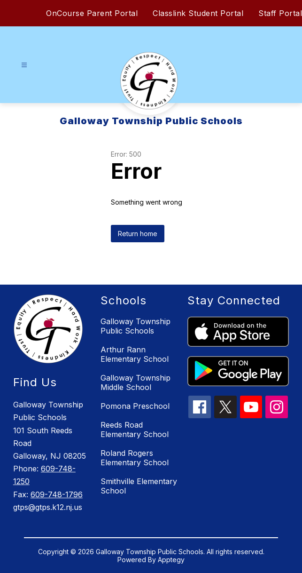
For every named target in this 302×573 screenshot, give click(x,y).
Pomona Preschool (135, 406)
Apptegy (171, 560)
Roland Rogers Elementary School (135, 457)
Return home (137, 234)
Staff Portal (280, 13)
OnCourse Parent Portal (92, 13)
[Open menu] (24, 65)
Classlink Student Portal (198, 13)
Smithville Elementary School (139, 486)
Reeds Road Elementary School (135, 429)
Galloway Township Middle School (135, 382)
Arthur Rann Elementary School (135, 354)
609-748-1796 (57, 494)
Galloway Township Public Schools (135, 326)
